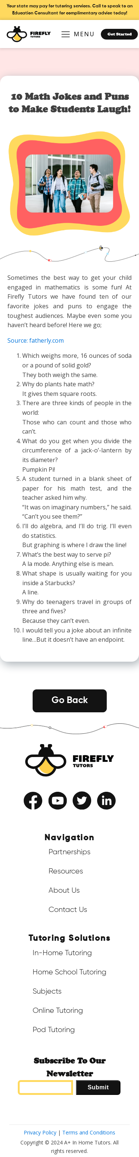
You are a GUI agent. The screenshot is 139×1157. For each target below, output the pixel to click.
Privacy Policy (87, 815)
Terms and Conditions (88, 1132)
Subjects (47, 991)
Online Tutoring (58, 1010)
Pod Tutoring (54, 1030)
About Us (64, 890)
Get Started (119, 34)
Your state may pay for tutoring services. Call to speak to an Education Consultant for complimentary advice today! (70, 10)
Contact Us (68, 909)
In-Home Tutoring (62, 953)
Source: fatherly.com (35, 340)
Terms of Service (49, 815)
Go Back (70, 700)
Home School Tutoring (69, 972)
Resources (66, 871)
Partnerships (69, 852)
